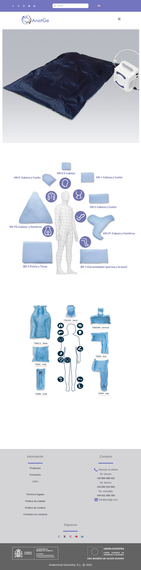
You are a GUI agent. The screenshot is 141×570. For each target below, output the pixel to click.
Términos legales (35, 494)
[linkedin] (34, 6)
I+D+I (35, 481)
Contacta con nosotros (35, 514)
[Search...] (70, 5)
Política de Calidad (35, 501)
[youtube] (29, 6)
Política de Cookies (35, 507)
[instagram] (24, 6)
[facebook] (13, 6)
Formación (35, 474)
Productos (35, 468)
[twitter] (18, 6)
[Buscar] (55, 5)
